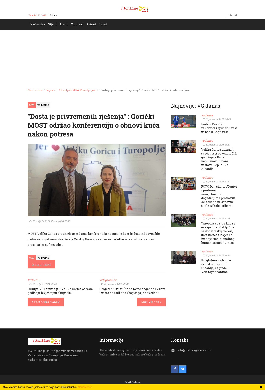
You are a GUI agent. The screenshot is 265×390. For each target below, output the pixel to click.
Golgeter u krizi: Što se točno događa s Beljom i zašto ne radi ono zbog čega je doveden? (132, 291)
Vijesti (52, 24)
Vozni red (77, 24)
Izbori (103, 24)
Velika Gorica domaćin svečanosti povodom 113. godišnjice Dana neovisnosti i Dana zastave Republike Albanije (219, 159)
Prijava (53, 15)
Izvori (64, 24)
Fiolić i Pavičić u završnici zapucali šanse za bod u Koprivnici (219, 128)
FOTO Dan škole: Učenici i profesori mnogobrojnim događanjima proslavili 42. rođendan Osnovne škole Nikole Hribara (219, 196)
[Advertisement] (132, 57)
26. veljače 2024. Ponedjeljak (77, 90)
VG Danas (43, 105)
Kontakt (65, 15)
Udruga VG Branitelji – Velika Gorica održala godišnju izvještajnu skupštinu (60, 291)
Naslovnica (37, 24)
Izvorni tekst (41, 264)
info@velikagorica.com (194, 350)
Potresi (91, 24)
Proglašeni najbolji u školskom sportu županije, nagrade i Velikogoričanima (216, 266)
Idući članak (151, 302)
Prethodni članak (46, 302)
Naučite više (85, 387)
